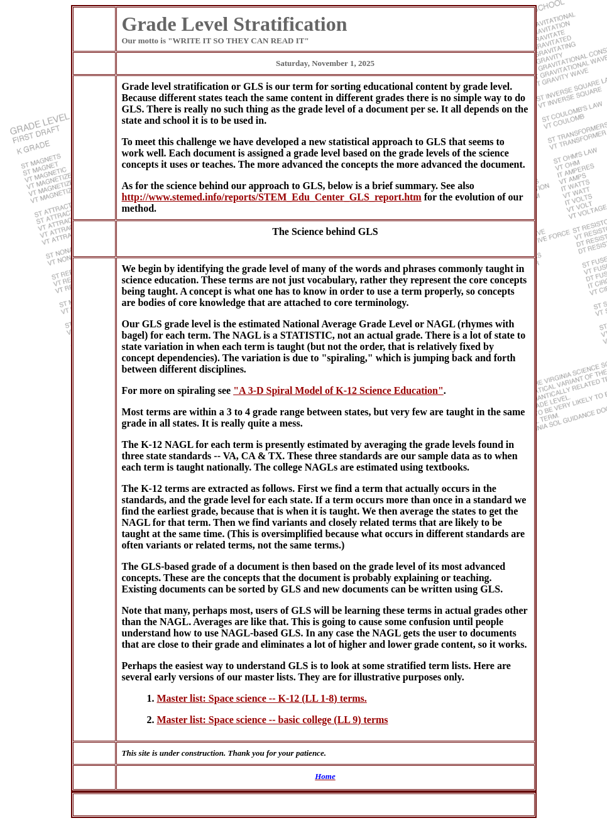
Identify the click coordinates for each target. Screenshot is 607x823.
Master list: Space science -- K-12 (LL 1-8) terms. (262, 698)
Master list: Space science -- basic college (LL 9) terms (272, 719)
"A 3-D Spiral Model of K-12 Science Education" (338, 390)
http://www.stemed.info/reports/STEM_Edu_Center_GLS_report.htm (272, 197)
